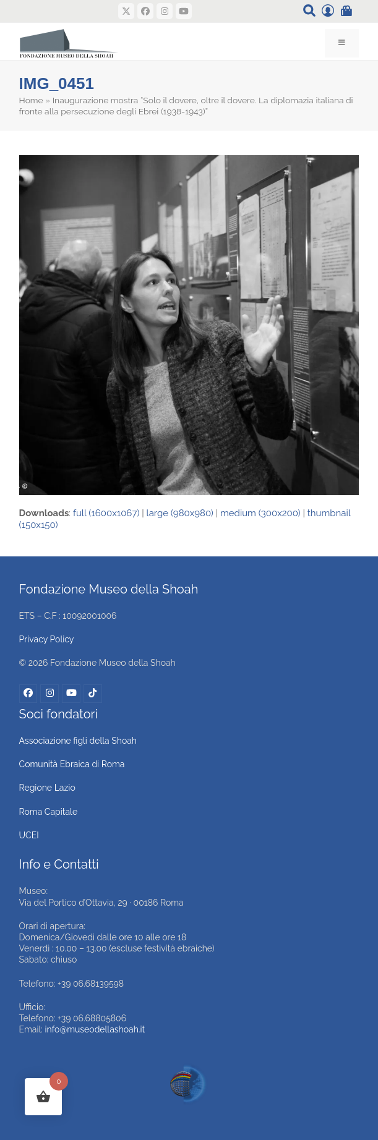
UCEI (29, 835)
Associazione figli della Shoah (78, 741)
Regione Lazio (47, 788)
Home (31, 100)
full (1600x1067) (106, 513)
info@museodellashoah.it (95, 1029)
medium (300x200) (260, 513)
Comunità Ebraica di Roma (72, 764)
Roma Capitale (48, 812)
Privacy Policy (46, 639)
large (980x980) (180, 513)
